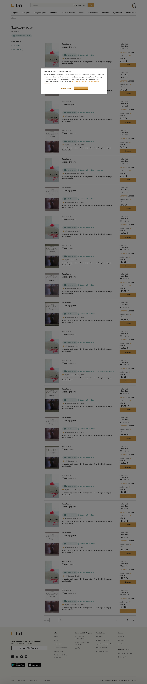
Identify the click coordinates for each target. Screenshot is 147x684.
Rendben (81, 88)
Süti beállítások (66, 88)
